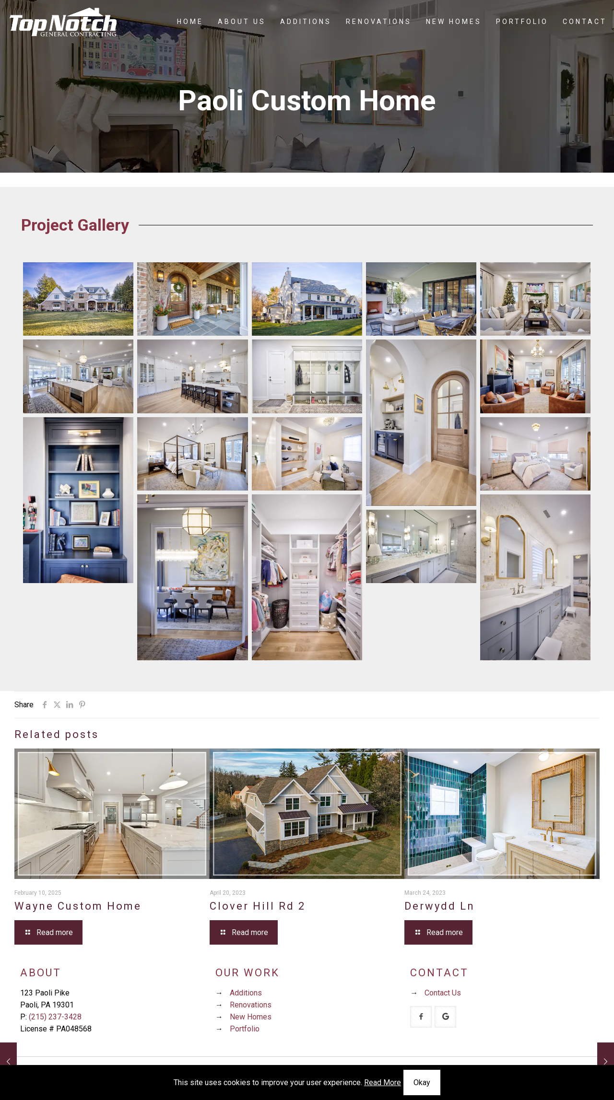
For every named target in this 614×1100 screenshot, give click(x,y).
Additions (246, 992)
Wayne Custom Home (78, 906)
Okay (421, 1082)
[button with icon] (421, 1017)
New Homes (251, 1016)
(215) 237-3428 (55, 1016)
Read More (382, 1082)
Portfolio (245, 1028)
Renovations (251, 1004)
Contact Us (443, 992)
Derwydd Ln (439, 906)
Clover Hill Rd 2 (258, 906)
